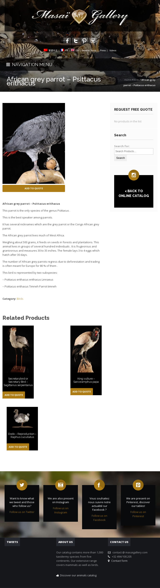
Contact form (119, 561)
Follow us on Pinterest (138, 514)
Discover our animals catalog (78, 575)
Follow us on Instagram (61, 510)
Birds (136, 79)
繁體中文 (53, 50)
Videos (112, 50)
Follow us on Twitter (22, 512)
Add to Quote (34, 188)
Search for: (122, 146)
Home (127, 79)
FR (66, 50)
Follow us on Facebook (99, 518)
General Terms (88, 50)
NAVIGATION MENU (29, 64)
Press (103, 50)
